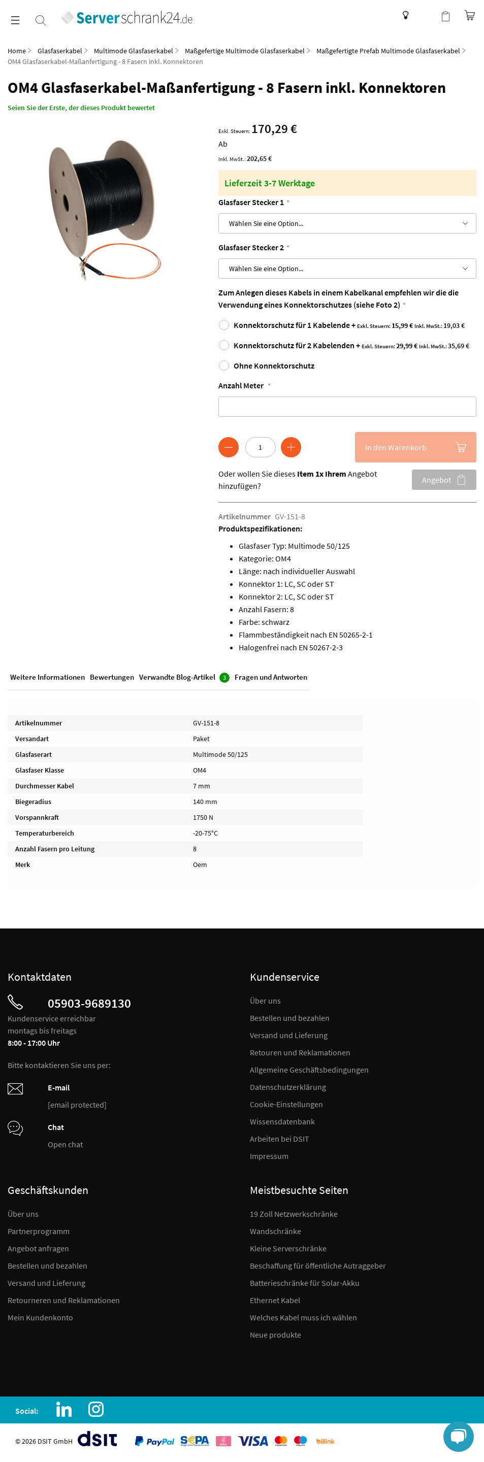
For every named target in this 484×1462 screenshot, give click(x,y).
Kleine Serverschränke (288, 1248)
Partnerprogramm (39, 1231)
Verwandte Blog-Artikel (184, 677)
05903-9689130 (89, 1003)
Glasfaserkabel (60, 50)
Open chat (65, 1144)
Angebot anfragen (38, 1248)
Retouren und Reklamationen (300, 1052)
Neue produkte (275, 1335)
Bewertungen (112, 677)
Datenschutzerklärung (288, 1087)
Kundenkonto (425, 15)
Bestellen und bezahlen (290, 1018)
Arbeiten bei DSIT (279, 1139)
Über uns (265, 1000)
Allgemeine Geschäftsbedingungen (309, 1070)
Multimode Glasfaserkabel (133, 50)
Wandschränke (275, 1231)
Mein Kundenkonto (40, 1317)
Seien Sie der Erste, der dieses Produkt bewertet (81, 107)
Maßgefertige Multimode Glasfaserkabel (245, 50)
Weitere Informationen (47, 677)
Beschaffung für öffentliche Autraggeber (318, 1265)
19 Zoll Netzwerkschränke (294, 1214)
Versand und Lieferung (289, 1035)
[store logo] (127, 17)
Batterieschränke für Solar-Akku (305, 1283)
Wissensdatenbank (403, 15)
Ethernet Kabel (275, 1300)
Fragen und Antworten (271, 677)
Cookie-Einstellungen (286, 1104)
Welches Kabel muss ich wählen (303, 1317)
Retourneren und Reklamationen (64, 1300)
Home (17, 50)
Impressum (269, 1156)
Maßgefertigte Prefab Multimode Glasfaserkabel (388, 50)
